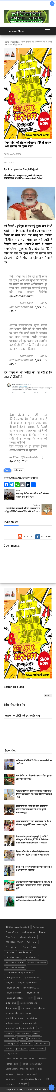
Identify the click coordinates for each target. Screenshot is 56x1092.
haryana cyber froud (27, 982)
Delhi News (32, 942)
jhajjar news (11, 1008)
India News (15, 41)
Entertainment (12, 947)
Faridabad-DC (31, 957)
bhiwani (42, 932)
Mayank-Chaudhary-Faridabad (20, 1028)
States (20, 1074)
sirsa (40, 1068)
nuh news (10, 1038)
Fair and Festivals (31, 947)
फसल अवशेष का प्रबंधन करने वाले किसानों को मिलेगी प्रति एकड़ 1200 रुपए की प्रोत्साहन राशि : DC (34, 794)
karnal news (39, 1008)
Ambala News (12, 932)
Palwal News (35, 1038)
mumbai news (23, 1033)
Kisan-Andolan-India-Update (19, 1013)
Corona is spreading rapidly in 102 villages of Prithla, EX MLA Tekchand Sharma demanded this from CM (33, 839)
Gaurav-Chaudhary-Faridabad (19, 972)
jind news (25, 1008)
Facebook (46, 536)
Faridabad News (13, 957)
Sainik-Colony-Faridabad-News (20, 1068)
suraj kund (32, 1074)
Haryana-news (32, 992)
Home (6, 41)
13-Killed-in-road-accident (17, 927)
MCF (40, 1028)
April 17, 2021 (18, 461)
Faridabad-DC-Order (15, 962)
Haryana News (12, 987)
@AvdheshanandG (21, 296)
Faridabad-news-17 (37, 962)
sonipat (9, 1074)
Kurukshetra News (14, 1018)
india (39, 997)
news (35, 1033)
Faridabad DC (25, 952)
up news (10, 1084)
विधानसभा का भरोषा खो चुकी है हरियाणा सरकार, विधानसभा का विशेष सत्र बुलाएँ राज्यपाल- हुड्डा (31, 809)
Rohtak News (12, 1063)
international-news (28, 1002)
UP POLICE (22, 1084)
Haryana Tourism (14, 992)
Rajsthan (43, 1058)
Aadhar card (38, 927)
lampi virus (32, 1018)
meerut (9, 1033)
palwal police (12, 1043)
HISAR (30, 997)
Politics (9, 1048)
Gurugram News (13, 977)
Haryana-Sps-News (14, 997)
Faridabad (10, 952)
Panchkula (26, 1043)
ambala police (28, 932)
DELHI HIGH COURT (14, 942)
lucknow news (12, 1023)
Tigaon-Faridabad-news (30, 1079)
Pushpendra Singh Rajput (23, 169)
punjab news (12, 1053)
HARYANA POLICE (31, 987)
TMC (47, 1079)
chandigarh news (28, 937)
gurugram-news (32, 977)
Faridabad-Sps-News (15, 967)
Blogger (28, 536)
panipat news (42, 1043)
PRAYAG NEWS (37, 1048)
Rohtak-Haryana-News (32, 1063)
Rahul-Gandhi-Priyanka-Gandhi (20, 1058)
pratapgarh (21, 1048)
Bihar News (11, 937)
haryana (10, 982)
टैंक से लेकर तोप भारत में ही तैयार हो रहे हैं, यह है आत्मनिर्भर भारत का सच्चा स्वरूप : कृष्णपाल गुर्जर (34, 885)
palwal (22, 1038)
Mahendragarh (30, 1023)
